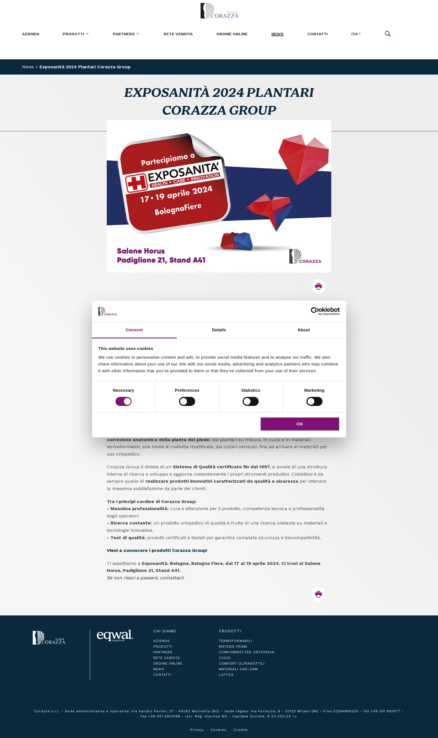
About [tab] (304, 330)
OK (300, 423)
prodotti (162, 646)
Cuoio (225, 658)
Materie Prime (233, 646)
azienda (161, 641)
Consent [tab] (134, 330)
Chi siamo (164, 631)
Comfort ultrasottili (242, 663)
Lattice (226, 675)
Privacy (197, 730)
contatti (162, 675)
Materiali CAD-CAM (238, 669)
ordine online (167, 663)
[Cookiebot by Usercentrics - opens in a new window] (315, 311)
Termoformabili (235, 641)
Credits (241, 730)
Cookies (218, 730)
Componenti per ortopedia (246, 652)
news (158, 669)
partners (163, 652)
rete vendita (166, 658)
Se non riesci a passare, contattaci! (145, 577)
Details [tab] (219, 330)
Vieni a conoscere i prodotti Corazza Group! (157, 550)
